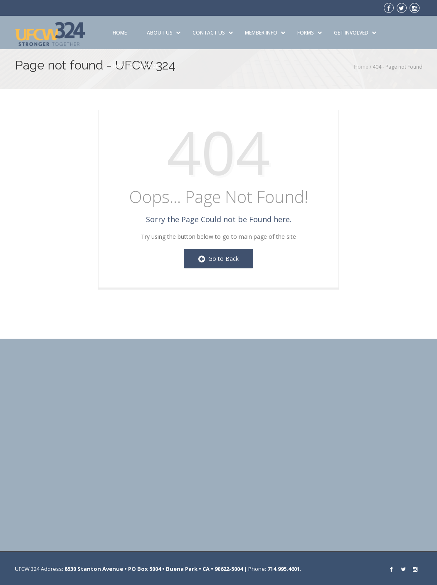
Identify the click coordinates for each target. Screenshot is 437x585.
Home (120, 32)
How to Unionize (135, 65)
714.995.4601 (283, 569)
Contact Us (213, 32)
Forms (309, 32)
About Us (163, 32)
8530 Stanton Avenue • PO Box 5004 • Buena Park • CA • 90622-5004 (153, 569)
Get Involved (355, 32)
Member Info (265, 32)
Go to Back (218, 259)
